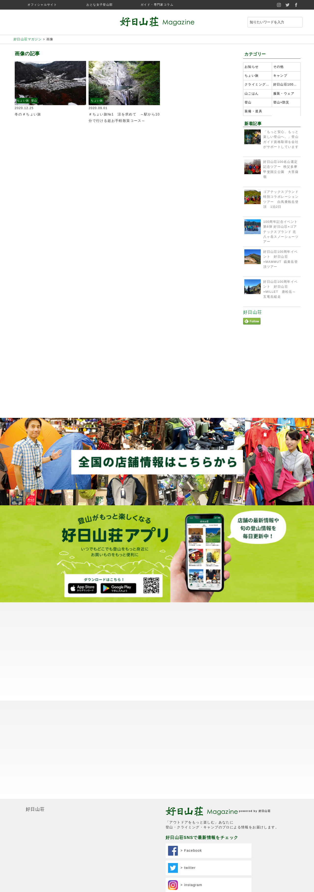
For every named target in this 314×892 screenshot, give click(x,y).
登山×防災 (281, 102)
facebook (296, 5)
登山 (34, 100)
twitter (287, 5)
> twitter (182, 868)
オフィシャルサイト (42, 4)
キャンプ (280, 75)
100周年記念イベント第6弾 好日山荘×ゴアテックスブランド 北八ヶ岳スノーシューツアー (281, 231)
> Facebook (185, 851)
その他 (278, 67)
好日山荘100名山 (286, 84)
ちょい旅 (23, 100)
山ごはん (252, 93)
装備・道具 (253, 111)
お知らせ (252, 67)
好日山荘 (252, 312)
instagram (279, 5)
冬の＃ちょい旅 (30, 114)
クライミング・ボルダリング (258, 84)
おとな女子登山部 (99, 4)
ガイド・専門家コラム (157, 4)
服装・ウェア (283, 93)
